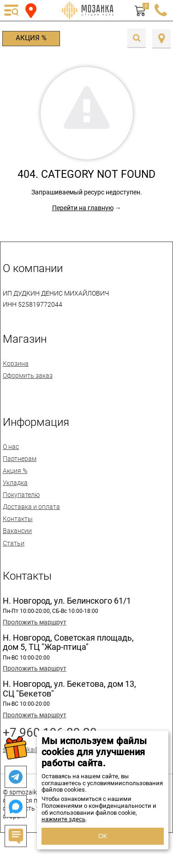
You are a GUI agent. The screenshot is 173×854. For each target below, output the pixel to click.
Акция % (31, 38)
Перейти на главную (82, 208)
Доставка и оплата (31, 506)
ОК (102, 836)
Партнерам (19, 458)
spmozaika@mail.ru (31, 749)
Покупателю (21, 494)
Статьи (13, 543)
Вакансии (17, 530)
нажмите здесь (63, 819)
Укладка (15, 482)
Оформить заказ (28, 375)
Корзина (16, 363)
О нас (11, 446)
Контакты (18, 518)
